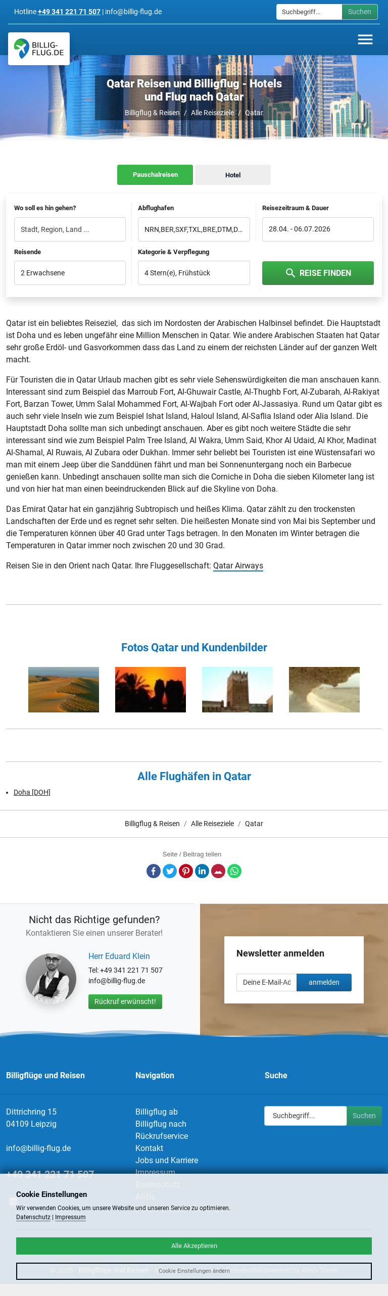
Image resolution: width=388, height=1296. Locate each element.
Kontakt (149, 1148)
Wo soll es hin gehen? (45, 208)
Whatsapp (234, 871)
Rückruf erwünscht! (125, 1001)
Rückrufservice (161, 1136)
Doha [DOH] (32, 792)
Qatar (254, 113)
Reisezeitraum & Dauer (295, 208)
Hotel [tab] (232, 175)
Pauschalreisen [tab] (155, 174)
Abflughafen (156, 208)
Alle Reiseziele (212, 113)
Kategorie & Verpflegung (173, 252)
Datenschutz (33, 1217)
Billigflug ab (156, 1112)
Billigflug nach (160, 1124)
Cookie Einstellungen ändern (194, 1271)
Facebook (154, 871)
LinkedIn (202, 871)
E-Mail (218, 871)
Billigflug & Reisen (152, 113)
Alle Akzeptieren (194, 1246)
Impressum (155, 1172)
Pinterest (186, 871)
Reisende (27, 252)
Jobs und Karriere (166, 1160)
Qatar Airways (238, 565)
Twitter (170, 871)
